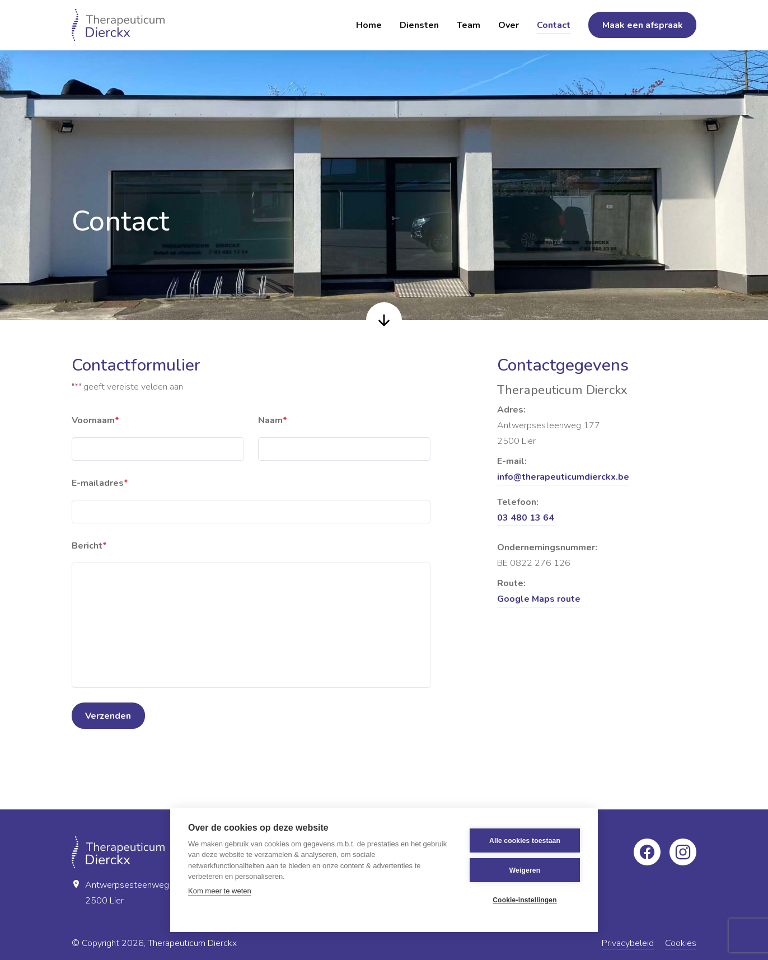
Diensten (419, 25)
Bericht (89, 546)
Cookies (680, 943)
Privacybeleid (628, 943)
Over (508, 25)
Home (369, 25)
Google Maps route (538, 599)
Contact (553, 25)
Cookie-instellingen (524, 900)
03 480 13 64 (525, 518)
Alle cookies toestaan (524, 841)
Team (468, 25)
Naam (272, 420)
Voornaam (95, 420)
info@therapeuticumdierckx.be (563, 477)
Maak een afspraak (642, 25)
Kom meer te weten (219, 891)
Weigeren (524, 870)
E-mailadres (100, 483)
